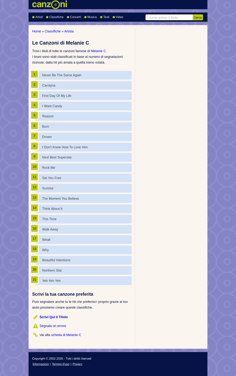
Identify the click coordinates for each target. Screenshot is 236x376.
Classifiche (54, 16)
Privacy (77, 364)
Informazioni (40, 364)
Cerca (198, 17)
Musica (90, 16)
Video (117, 16)
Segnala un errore (52, 326)
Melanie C (98, 51)
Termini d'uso (61, 364)
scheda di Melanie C (66, 335)
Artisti (37, 16)
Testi (104, 16)
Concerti (74, 16)
